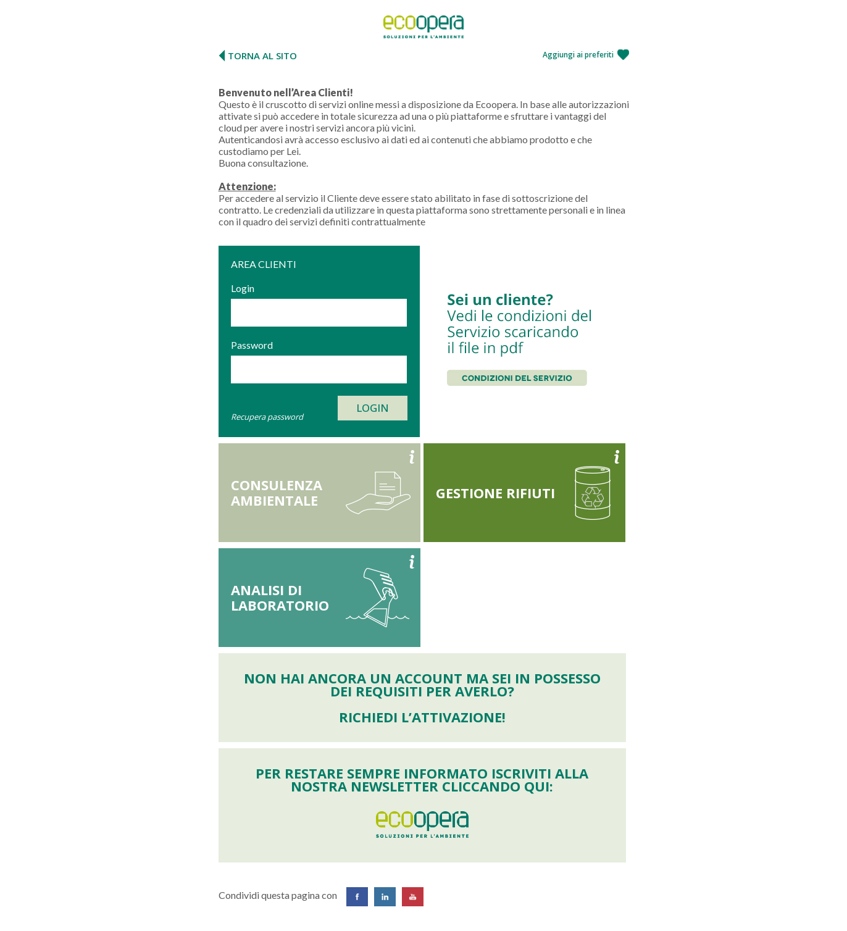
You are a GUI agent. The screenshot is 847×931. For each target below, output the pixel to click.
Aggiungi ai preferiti (578, 54)
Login (242, 288)
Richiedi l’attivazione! (422, 717)
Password (252, 345)
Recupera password (267, 416)
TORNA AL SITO (262, 55)
